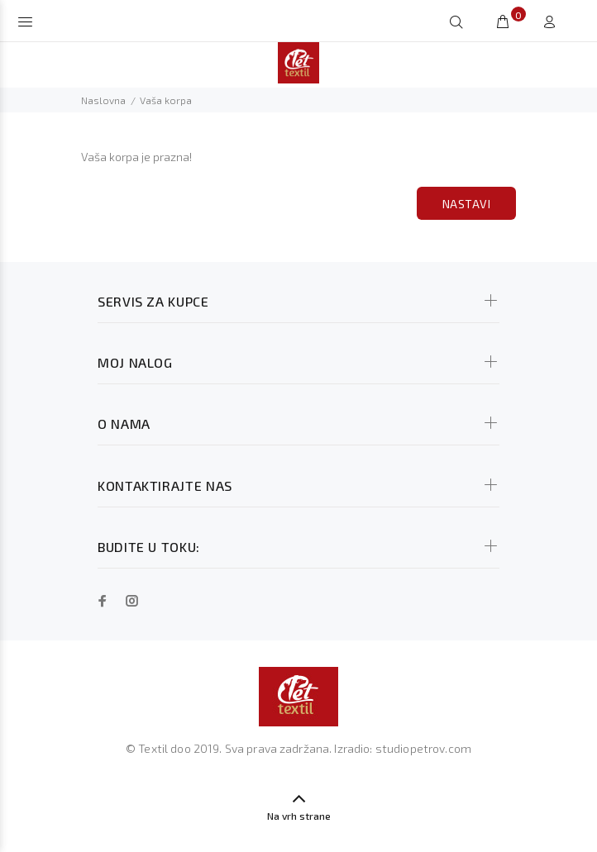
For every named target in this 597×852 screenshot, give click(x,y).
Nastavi (466, 204)
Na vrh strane (299, 815)
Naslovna (103, 100)
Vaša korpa (166, 100)
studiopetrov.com (423, 748)
